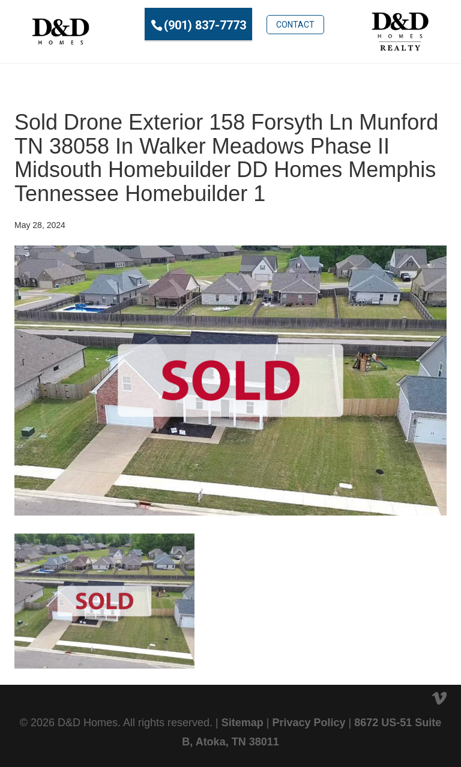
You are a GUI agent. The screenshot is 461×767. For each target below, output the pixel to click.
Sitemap (242, 723)
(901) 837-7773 (205, 25)
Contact (295, 24)
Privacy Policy (308, 723)
